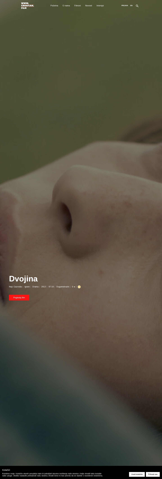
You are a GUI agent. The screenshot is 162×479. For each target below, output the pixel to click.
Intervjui (100, 6)
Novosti (88, 6)
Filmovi (77, 6)
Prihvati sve (153, 474)
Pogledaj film (19, 298)
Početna (54, 6)
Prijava (125, 5)
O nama (66, 6)
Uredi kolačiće (137, 474)
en (131, 5)
